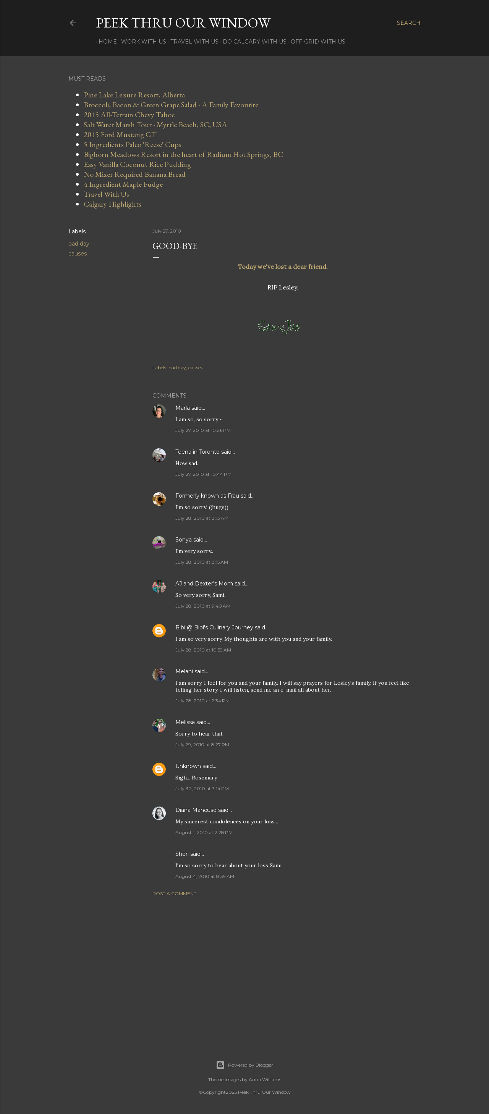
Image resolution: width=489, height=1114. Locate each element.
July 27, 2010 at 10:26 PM (203, 430)
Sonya (183, 539)
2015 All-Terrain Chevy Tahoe (129, 115)
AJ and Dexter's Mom (204, 583)
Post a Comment (174, 893)
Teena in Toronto (197, 451)
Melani (184, 671)
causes (77, 253)
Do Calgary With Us (252, 41)
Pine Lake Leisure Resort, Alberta (134, 95)
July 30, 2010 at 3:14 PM (202, 788)
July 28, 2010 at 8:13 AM (201, 518)
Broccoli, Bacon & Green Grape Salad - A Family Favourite (171, 105)
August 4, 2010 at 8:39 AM (204, 876)
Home (105, 41)
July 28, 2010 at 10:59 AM (203, 650)
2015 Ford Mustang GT (120, 134)
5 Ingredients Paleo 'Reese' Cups (132, 144)
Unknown (188, 766)
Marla (182, 407)
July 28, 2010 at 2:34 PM (202, 700)
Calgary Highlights (112, 204)
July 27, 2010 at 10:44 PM (203, 474)
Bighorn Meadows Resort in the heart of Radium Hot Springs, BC (183, 154)
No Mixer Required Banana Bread (135, 174)
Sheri (182, 853)
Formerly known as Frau (207, 495)
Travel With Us (192, 41)
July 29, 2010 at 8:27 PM (202, 744)
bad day (78, 243)
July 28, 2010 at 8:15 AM (201, 562)
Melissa (185, 722)
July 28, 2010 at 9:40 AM (202, 606)
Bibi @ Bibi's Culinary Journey (214, 627)
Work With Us (141, 41)
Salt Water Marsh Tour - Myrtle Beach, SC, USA (155, 124)
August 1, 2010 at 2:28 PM (204, 832)
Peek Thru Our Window (183, 23)
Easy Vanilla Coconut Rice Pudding (137, 164)
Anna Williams (265, 1079)
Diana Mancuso (196, 810)
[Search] (409, 23)
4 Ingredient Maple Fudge (123, 184)
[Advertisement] (282, 968)
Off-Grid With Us (315, 41)
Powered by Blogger (244, 1065)
